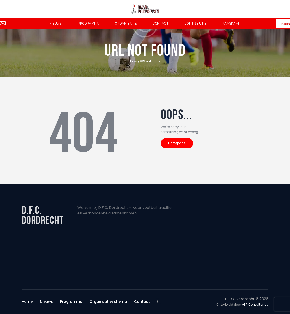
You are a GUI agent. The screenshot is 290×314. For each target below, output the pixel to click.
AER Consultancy (255, 304)
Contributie (195, 24)
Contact (161, 24)
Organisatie (126, 24)
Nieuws (55, 24)
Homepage (181, 144)
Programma (88, 24)
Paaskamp (231, 24)
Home (133, 61)
